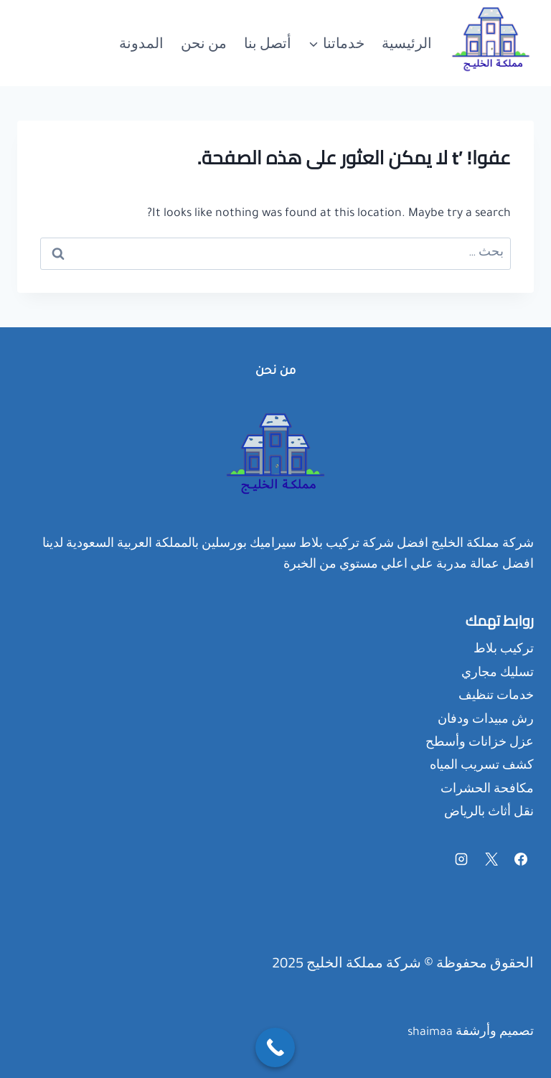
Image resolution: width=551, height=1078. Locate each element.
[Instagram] (461, 859)
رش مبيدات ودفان (486, 720)
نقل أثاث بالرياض (489, 813)
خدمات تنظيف (496, 696)
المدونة (141, 42)
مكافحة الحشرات (487, 790)
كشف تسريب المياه (482, 766)
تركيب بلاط (504, 650)
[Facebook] (521, 859)
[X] (491, 859)
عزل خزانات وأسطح (479, 743)
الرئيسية (407, 42)
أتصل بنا (267, 42)
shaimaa (430, 1032)
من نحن (204, 42)
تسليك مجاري (497, 673)
